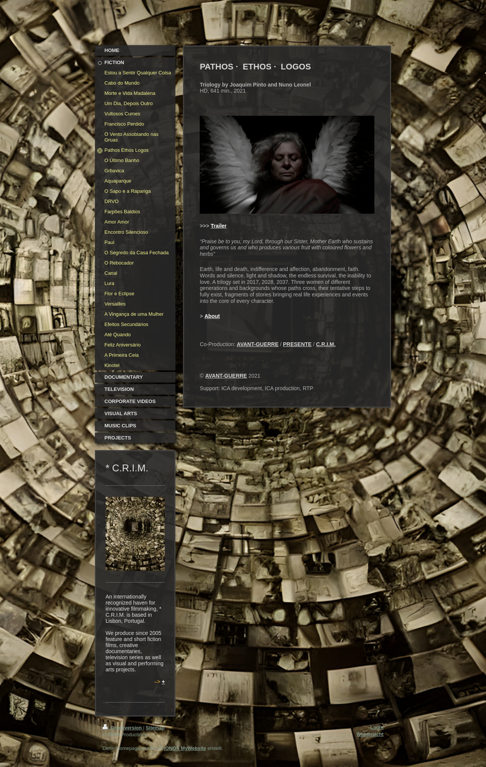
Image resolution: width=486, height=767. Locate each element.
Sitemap (155, 728)
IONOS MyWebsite (185, 748)
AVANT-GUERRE (258, 344)
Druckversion (123, 728)
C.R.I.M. (325, 344)
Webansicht (369, 734)
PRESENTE (297, 344)
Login (376, 727)
